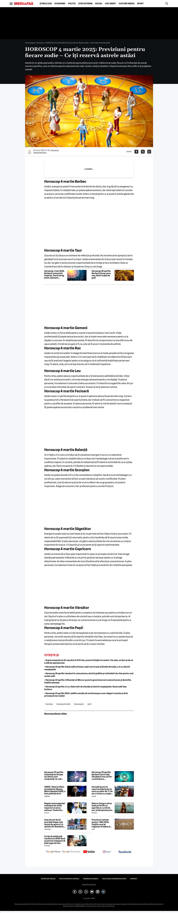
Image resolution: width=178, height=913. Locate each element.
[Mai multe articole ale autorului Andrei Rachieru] (29, 151)
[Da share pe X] (143, 152)
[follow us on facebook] (125, 852)
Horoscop (40, 43)
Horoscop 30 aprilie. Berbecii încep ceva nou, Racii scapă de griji (101, 274)
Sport (140, 4)
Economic (60, 4)
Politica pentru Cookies (69, 879)
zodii (89, 704)
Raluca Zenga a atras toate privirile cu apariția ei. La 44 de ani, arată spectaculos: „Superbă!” (102, 806)
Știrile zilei (46, 4)
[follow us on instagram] (107, 851)
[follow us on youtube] (89, 851)
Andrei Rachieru (39, 153)
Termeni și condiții (90, 879)
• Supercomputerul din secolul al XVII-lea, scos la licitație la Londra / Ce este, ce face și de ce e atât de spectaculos (88, 661)
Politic (72, 4)
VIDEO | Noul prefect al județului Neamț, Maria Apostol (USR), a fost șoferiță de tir (54, 790)
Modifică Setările (89, 885)
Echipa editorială (48, 879)
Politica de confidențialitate (114, 879)
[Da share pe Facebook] (136, 152)
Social (98, 4)
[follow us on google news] (53, 851)
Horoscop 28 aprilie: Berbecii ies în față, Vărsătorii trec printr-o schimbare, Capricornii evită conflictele (102, 775)
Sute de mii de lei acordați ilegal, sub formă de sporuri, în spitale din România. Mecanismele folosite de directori (54, 823)
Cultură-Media (126, 4)
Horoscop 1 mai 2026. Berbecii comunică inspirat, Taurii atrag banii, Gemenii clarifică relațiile (54, 274)
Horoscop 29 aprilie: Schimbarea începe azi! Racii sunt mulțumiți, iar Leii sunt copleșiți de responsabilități (53, 775)
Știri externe (85, 4)
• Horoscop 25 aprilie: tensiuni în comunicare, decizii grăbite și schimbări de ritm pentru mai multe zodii (88, 674)
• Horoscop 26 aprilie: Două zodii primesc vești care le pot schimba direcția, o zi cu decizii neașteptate (87, 668)
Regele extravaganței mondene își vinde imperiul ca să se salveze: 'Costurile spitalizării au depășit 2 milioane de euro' (54, 806)
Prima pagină (30, 43)
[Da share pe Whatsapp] (149, 152)
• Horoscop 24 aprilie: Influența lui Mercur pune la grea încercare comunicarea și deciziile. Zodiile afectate (87, 681)
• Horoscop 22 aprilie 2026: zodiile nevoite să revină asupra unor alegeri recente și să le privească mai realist (86, 694)
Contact (133, 879)
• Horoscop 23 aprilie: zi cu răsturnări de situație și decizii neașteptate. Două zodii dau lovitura (85, 688)
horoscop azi (79, 704)
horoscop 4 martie (63, 704)
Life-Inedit (110, 4)
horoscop (49, 704)
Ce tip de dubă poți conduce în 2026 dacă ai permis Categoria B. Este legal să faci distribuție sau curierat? (55, 839)
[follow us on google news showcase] (71, 851)
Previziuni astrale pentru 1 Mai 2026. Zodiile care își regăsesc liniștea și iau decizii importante (102, 823)
